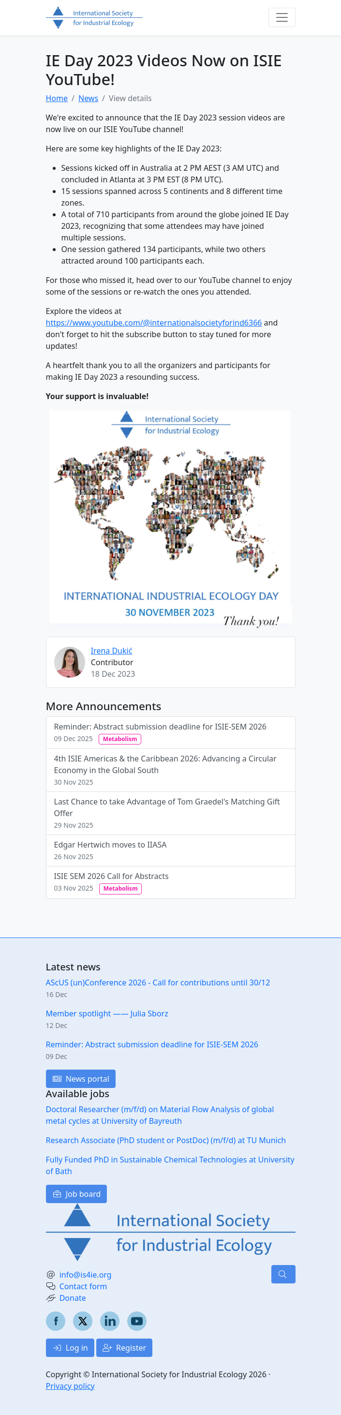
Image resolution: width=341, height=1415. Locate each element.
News (88, 98)
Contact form (83, 1286)
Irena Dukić (112, 650)
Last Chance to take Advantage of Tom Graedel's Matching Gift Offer (167, 813)
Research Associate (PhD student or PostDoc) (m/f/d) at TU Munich (166, 1140)
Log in (70, 1347)
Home (57, 98)
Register (124, 1347)
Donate (72, 1298)
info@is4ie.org (85, 1274)
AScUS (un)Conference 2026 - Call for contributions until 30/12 (158, 982)
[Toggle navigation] (282, 17)
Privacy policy (70, 1386)
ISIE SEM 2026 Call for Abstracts (111, 882)
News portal (80, 1078)
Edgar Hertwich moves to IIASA (110, 850)
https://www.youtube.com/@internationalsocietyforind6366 (154, 322)
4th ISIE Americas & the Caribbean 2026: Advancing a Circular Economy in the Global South (165, 770)
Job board (76, 1194)
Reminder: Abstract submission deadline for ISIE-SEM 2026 (160, 733)
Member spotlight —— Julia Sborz (107, 1013)
